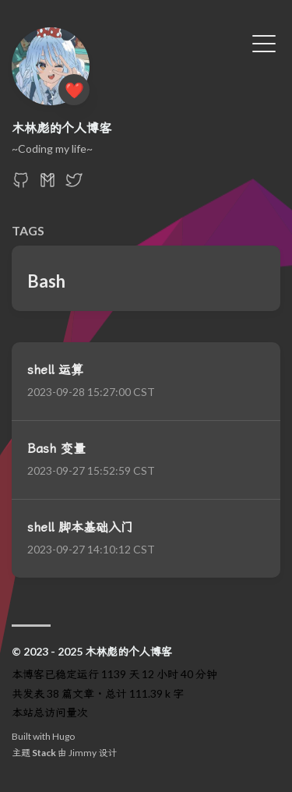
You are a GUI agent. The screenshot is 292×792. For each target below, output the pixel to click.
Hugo (63, 736)
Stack (44, 752)
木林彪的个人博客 (61, 127)
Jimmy (83, 752)
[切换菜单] (264, 42)
